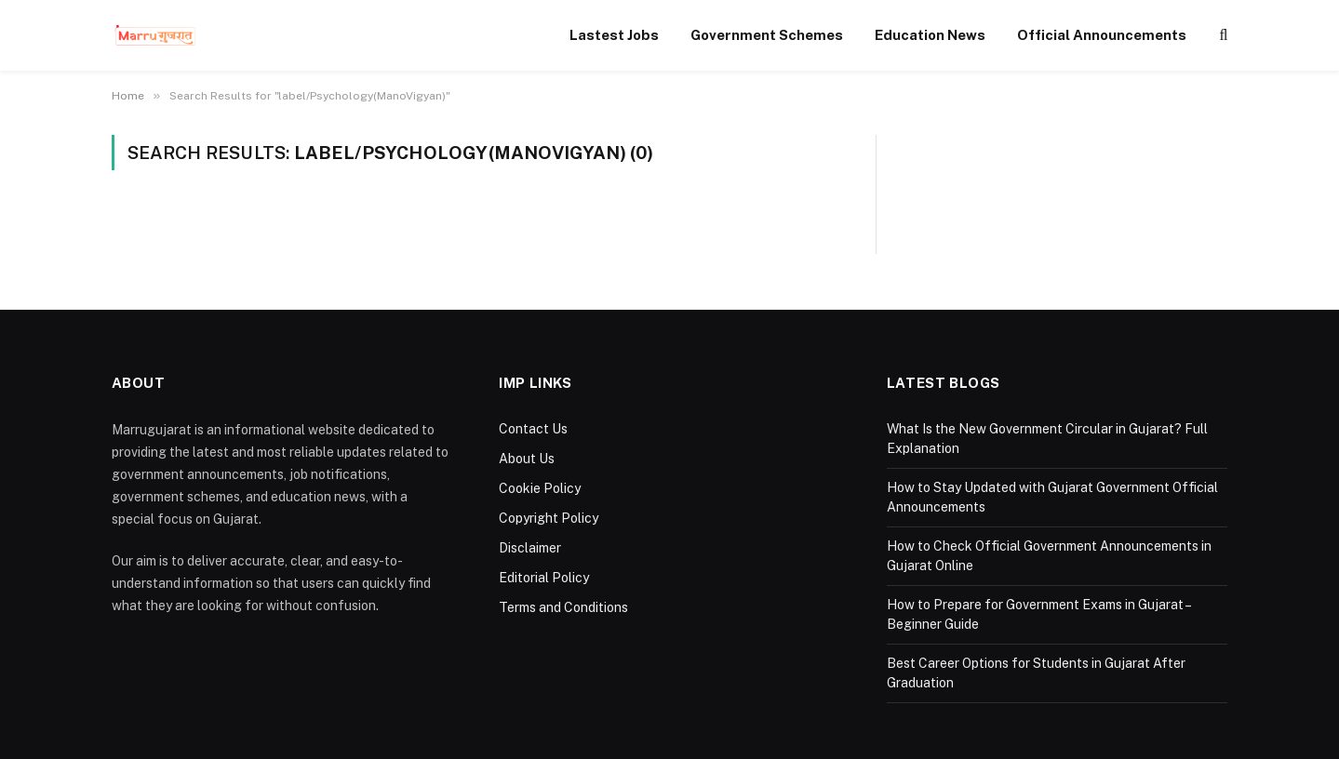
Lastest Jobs (614, 35)
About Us (527, 458)
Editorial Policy (544, 577)
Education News (930, 35)
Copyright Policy (548, 518)
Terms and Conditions (563, 607)
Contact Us (533, 428)
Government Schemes (766, 35)
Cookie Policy (540, 488)
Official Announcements (1101, 35)
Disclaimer (530, 547)
